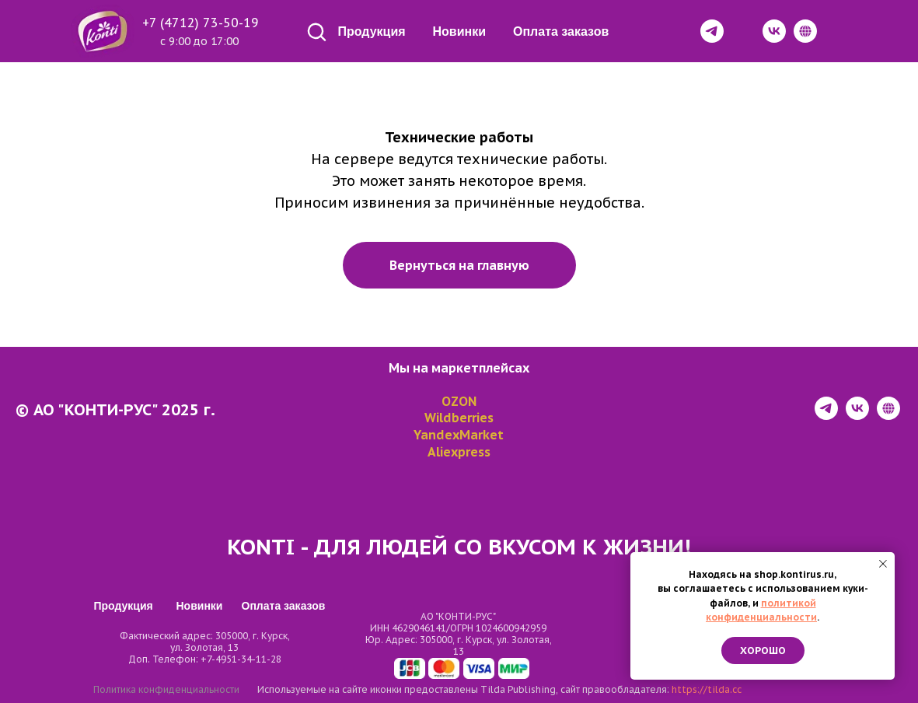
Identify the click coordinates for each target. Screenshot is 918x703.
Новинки (460, 31)
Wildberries (459, 417)
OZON (459, 401)
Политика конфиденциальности (166, 689)
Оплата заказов (561, 31)
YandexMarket (459, 434)
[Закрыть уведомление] (883, 564)
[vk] (857, 415)
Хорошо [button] (763, 650)
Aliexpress (459, 452)
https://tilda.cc (707, 689)
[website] (888, 415)
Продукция (372, 31)
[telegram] (826, 415)
